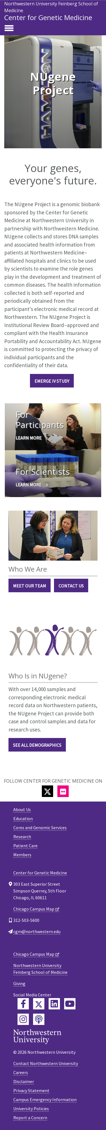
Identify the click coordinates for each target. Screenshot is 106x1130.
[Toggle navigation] (9, 28)
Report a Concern (30, 1117)
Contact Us (71, 586)
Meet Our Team (29, 586)
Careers (20, 1072)
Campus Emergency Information (45, 1099)
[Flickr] (63, 791)
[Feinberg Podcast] (38, 1019)
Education (23, 818)
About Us (22, 809)
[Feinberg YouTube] (69, 1003)
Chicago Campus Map (33, 909)
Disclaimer (23, 1081)
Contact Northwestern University (45, 1063)
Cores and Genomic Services (40, 827)
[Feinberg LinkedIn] (54, 1003)
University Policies (31, 1108)
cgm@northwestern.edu (36, 931)
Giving (19, 983)
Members (22, 854)
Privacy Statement (31, 1090)
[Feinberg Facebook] (23, 1003)
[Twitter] (47, 791)
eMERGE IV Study (51, 381)
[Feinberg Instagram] (23, 1019)
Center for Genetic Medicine (48, 17)
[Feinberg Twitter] (38, 1003)
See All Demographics (37, 745)
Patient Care (25, 845)
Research (22, 836)
